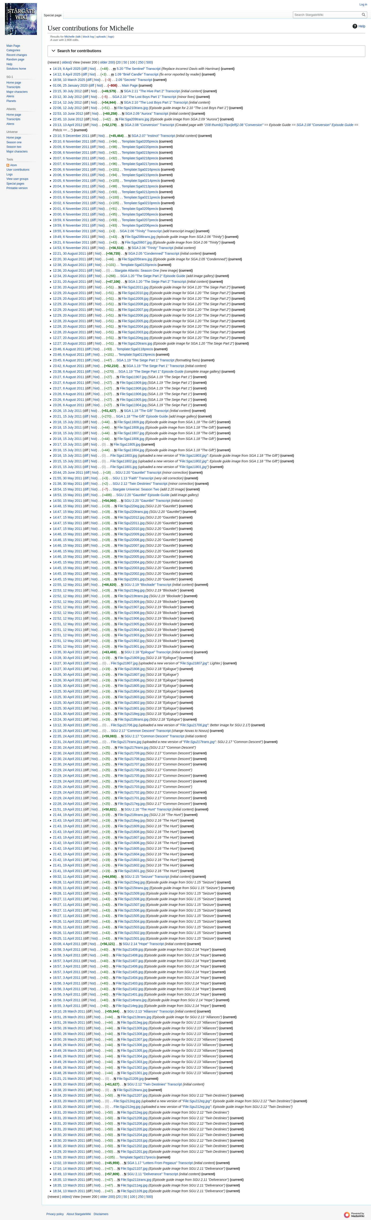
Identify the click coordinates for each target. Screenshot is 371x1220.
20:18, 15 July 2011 (67, 422)
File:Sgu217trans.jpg (126, 742)
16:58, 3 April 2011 (66, 949)
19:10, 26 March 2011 (69, 1011)
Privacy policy (55, 1214)
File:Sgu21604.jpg (131, 854)
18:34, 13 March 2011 (69, 1191)
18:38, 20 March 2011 (69, 1090)
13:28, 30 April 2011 (67, 658)
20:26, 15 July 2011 (67, 411)
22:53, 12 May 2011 (67, 590)
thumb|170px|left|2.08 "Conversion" (237, 125)
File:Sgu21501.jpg (131, 938)
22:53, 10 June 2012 (68, 113)
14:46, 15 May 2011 (67, 534)
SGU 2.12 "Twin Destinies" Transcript (140, 483)
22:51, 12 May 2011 (67, 624)
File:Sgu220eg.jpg (131, 506)
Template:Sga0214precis (142, 180)
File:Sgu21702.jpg (131, 792)
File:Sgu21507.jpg (131, 905)
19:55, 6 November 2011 (71, 231)
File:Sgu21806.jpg (131, 680)
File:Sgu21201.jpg (134, 1151)
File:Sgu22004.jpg (131, 562)
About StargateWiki (78, 1214)
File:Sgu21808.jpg (131, 669)
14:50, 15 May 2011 (67, 500)
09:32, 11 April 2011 (67, 876)
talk (78, 36)
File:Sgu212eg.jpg (127, 1101)
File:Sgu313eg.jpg (134, 1022)
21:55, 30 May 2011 (67, 478)
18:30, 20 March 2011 (69, 1135)
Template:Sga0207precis (140, 220)
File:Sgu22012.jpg (131, 517)
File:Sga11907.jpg (133, 377)
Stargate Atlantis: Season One (137, 270)
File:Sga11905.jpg (133, 399)
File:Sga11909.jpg (133, 382)
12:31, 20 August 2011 (69, 281)
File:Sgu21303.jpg (134, 1062)
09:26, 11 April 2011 (67, 921)
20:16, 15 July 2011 (67, 450)
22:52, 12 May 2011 (67, 596)
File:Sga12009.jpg (135, 298)
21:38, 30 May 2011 (67, 483)
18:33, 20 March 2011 (69, 1101)
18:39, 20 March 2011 (69, 1084)
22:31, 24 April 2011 (67, 742)
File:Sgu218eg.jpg (131, 714)
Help (358, 26)
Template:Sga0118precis (135, 349)
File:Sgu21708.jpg (131, 759)
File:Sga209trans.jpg (134, 119)
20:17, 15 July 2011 (67, 444)
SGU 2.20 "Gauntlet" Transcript (138, 472)
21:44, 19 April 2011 (67, 815)
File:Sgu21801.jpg (131, 708)
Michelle (69, 36)
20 (119, 62)
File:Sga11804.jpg (131, 450)
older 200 (107, 62)
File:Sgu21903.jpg (131, 635)
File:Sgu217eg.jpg (131, 804)
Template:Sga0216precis (142, 169)
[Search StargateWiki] (330, 14)
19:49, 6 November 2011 (71, 237)
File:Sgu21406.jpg (129, 966)
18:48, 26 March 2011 (69, 1067)
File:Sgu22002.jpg (131, 573)
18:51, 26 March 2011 (69, 1017)
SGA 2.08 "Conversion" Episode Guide (324, 125)
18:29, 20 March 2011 (69, 1151)
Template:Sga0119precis (136, 354)
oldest (66, 62)
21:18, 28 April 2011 (67, 731)
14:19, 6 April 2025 (66, 69)
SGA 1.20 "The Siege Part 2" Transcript (157, 281)
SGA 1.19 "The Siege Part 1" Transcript (145, 360)
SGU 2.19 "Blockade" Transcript (147, 585)
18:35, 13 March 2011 (69, 1180)
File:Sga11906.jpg (133, 394)
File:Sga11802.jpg (123, 461)
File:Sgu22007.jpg (131, 545)
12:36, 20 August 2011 (69, 270)
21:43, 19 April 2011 (67, 820)
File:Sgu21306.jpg (134, 1045)
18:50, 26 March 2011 (69, 1028)
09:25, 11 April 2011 (67, 938)
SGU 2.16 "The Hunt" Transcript (147, 809)
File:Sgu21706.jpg (124, 725)
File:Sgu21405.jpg (129, 972)
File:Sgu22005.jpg (131, 556)
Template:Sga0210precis (142, 203)
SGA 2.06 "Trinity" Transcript (141, 231)
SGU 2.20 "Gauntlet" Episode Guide (142, 495)
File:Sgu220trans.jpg (133, 512)
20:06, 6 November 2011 (71, 169)
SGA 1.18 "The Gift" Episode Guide (142, 416)
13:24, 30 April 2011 (67, 714)
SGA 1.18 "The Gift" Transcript (146, 411)
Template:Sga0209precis (140, 209)
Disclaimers (101, 1214)
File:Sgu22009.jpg (131, 534)
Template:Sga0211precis (142, 197)
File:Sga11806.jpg (131, 439)
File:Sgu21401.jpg (129, 994)
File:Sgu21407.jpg (129, 961)
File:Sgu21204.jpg (134, 1135)
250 (140, 62)
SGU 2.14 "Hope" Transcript (143, 944)
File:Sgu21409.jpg (129, 949)
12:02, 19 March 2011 (69, 1163)
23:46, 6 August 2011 (68, 349)
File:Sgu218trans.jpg (133, 719)
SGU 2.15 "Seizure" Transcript (146, 876)
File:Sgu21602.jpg (131, 865)
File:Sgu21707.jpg (131, 764)
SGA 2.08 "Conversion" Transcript (149, 125)
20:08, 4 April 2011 (66, 944)
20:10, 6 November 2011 (71, 141)
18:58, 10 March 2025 (69, 80)
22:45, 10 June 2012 (68, 119)
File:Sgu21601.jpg (131, 871)
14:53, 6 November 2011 (71, 248)
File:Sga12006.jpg (135, 315)
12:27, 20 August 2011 (69, 338)
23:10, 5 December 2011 (71, 136)
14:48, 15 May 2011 (67, 506)
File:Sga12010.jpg (135, 293)
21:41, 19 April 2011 (67, 865)
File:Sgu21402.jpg (129, 989)
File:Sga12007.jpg (135, 310)
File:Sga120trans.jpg (137, 343)
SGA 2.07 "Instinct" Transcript (153, 136)
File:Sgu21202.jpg (134, 1146)
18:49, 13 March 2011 (69, 1174)
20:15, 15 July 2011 (67, 461)
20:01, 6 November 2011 (71, 209)
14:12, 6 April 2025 (66, 74)
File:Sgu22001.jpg (131, 579)
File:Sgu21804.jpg (131, 691)
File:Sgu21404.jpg (129, 977)
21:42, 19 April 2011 (67, 843)
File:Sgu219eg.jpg (131, 590)
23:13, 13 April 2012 (67, 125)
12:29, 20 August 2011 (69, 293)
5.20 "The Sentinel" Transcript (138, 69)
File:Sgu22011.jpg (131, 523)
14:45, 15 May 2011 (67, 562)
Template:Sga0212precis (140, 192)
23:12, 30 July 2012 (67, 97)
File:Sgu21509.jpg (131, 893)
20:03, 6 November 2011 (71, 192)
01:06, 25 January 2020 (70, 85)
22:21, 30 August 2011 (69, 253)
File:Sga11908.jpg (133, 388)
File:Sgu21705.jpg (131, 775)
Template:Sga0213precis (140, 186)
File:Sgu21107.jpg (134, 1168)
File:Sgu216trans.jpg (133, 815)
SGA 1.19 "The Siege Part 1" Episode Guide (150, 371)
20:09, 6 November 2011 (71, 147)
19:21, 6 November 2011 (71, 242)
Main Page (130, 85)
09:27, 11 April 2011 (67, 899)
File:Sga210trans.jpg (133, 108)
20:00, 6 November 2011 (71, 214)
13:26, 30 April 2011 (67, 674)
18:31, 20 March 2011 (69, 1112)
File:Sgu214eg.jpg (129, 1006)
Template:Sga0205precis (140, 141)
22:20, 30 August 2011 (69, 259)
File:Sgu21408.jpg (129, 955)
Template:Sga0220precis (140, 147)
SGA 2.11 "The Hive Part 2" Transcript (152, 91)
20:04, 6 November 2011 (71, 186)
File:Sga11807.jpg (131, 433)
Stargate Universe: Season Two (136, 489)
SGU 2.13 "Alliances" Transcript (150, 1011)
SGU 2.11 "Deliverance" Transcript (152, 1174)
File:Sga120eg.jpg (135, 338)
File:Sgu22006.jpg (131, 551)
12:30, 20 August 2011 (69, 287)
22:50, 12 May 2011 (67, 646)
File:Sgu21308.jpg (134, 1034)
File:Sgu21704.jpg (131, 781)
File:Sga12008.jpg (135, 304)
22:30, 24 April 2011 (67, 747)
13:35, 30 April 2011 (67, 652)
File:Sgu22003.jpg (131, 568)
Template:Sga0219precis (140, 152)
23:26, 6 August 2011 (68, 394)
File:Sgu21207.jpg (134, 1095)
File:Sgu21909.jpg (131, 602)
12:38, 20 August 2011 (69, 265)
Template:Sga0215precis (140, 175)
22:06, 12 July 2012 (67, 108)
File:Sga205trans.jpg (137, 259)
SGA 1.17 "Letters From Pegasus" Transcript (160, 1163)
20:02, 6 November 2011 (71, 203)
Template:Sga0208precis (140, 214)
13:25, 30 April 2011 (67, 691)
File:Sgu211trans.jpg (136, 1180)
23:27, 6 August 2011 (68, 377)
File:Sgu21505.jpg (131, 916)
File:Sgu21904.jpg (131, 630)
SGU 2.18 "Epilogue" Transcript (147, 652)
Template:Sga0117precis (137, 1157)
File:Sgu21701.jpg (131, 798)
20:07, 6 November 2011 (71, 158)
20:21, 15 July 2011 (67, 416)
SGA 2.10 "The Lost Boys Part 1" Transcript (144, 97)
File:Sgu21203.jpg (134, 1140)
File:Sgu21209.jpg (130, 1079)
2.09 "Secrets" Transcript (134, 80)
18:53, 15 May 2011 (67, 495)
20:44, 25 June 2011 (68, 472)
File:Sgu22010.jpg (131, 529)
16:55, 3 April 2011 (66, 1006)
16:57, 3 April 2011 (66, 961)
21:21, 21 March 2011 (69, 1079)
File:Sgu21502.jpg (131, 933)
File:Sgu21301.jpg (134, 1073)
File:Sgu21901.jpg (131, 646)
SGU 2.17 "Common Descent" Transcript (141, 731)
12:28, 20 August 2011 (69, 321)
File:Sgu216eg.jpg (131, 820)
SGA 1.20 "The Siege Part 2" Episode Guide (152, 276)
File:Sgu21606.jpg (131, 843)
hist (92, 69)
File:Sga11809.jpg (131, 422)
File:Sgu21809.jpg (131, 658)
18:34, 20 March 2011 (69, 1095)
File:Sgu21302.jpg (134, 1067)
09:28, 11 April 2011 (67, 882)
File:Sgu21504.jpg (131, 921)
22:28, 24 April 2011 (67, 804)
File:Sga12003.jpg (135, 332)
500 (149, 62)
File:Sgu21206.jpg (134, 1123)
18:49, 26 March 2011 (69, 1045)
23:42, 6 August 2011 (68, 366)
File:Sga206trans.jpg (140, 237)
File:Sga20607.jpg (138, 242)
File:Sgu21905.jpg (131, 624)
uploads (101, 36)
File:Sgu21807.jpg (124, 663)
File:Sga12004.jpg (135, 326)
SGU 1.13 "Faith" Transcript (133, 478)
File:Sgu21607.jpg (131, 837)
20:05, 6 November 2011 (71, 180)
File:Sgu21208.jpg (134, 1118)
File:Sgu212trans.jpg (132, 1090)
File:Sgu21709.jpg (131, 753)
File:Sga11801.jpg (123, 467)
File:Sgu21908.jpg (131, 613)
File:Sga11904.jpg (133, 405)
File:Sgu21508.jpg (131, 899)
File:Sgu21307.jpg (134, 1039)
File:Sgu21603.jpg (131, 860)
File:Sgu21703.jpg (131, 787)
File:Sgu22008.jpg (131, 540)
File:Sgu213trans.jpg (136, 1017)
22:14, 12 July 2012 (67, 102)
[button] (206, 51)
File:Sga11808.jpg (131, 427)
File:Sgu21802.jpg (131, 703)
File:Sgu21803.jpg (131, 697)
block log (88, 36)
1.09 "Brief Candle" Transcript (136, 74)
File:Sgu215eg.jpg (131, 882)
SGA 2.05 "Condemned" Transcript (153, 253)
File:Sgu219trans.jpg (133, 596)
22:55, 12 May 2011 (67, 585)
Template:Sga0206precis (140, 225)
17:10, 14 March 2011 (69, 1168)
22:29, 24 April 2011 (67, 770)
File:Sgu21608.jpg (131, 832)
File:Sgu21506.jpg (131, 910)
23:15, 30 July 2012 (67, 91)
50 (125, 62)
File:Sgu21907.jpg (131, 607)
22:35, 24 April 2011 (67, 736)
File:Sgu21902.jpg (131, 641)
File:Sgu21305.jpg (134, 1050)
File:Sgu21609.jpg (131, 826)
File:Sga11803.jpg (123, 455)
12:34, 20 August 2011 (69, 276)
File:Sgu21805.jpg (131, 686)
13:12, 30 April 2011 (67, 725)
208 (208, 125)
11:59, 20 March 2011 (69, 1157)
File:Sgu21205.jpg (134, 1129)
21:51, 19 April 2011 (67, 809)
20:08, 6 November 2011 (71, 152)
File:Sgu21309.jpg (134, 1028)
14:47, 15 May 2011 (67, 512)
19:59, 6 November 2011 (71, 220)
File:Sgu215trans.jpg (133, 888)
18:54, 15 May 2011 (67, 489)
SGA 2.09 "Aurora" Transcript (146, 113)
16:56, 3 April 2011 (66, 983)
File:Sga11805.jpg (127, 444)
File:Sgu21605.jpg (131, 848)
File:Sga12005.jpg (135, 321)
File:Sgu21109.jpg (134, 1191)
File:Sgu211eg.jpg (134, 1185)
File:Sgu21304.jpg (134, 1056)
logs (110, 36)
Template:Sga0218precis (140, 158)
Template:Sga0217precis (140, 164)
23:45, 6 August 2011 (68, 360)
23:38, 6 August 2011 (68, 371)
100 (132, 62)
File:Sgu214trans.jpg (131, 1000)
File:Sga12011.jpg (135, 287)
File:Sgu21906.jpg (131, 618)
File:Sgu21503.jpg (131, 927)
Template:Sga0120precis (138, 265)
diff (85, 69)
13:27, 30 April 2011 (67, 663)
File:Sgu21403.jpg (129, 983)
